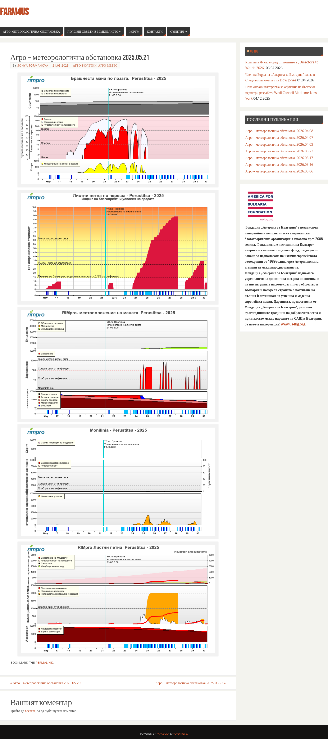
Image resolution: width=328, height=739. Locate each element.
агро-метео (108, 65)
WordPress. (180, 733)
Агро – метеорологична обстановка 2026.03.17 (279, 158)
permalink (44, 662)
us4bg (254, 51)
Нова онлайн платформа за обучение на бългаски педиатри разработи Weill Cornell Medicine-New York (281, 92)
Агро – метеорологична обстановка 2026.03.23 (279, 151)
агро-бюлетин (85, 65)
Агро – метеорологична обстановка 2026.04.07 (279, 137)
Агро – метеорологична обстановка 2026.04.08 (279, 131)
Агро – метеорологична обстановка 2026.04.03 (279, 144)
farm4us (14, 11)
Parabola (162, 733)
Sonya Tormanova (32, 65)
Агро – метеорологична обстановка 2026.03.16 (279, 164)
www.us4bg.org (293, 324)
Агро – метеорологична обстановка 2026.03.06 (279, 171)
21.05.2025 (61, 65)
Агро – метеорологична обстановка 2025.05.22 (190, 683)
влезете (30, 710)
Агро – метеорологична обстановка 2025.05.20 (45, 683)
